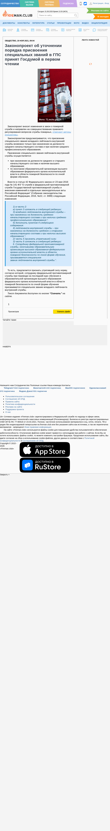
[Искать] (76, 15)
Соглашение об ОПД (15, 399)
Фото (76, 23)
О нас (8, 412)
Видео (85, 23)
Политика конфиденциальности (20, 404)
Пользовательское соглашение (19, 396)
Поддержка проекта (14, 409)
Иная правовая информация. (38, 427)
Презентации (64, 23)
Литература (38, 23)
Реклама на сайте (100, 10)
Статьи (51, 23)
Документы (9, 23)
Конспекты (24, 23)
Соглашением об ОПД (32, 441)
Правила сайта (12, 401)
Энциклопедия (99, 23)
